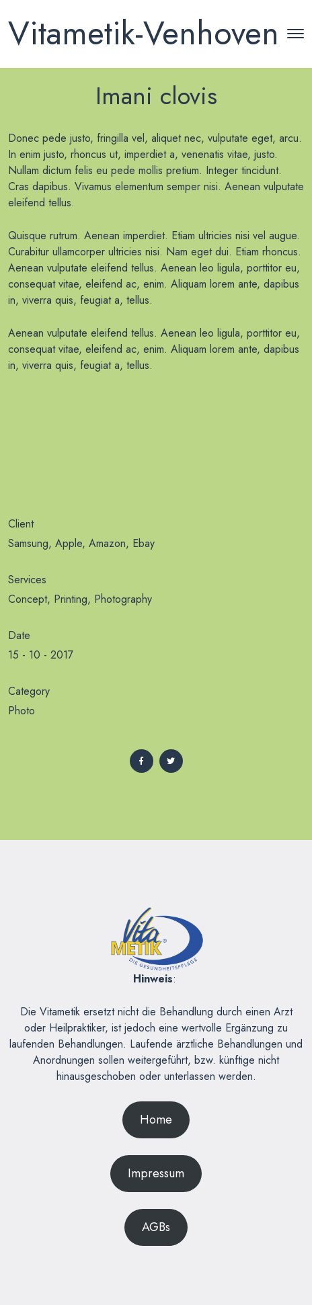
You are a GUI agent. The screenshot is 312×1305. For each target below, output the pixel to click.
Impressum (156, 1173)
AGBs (156, 1227)
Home (156, 1119)
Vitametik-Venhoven (143, 33)
